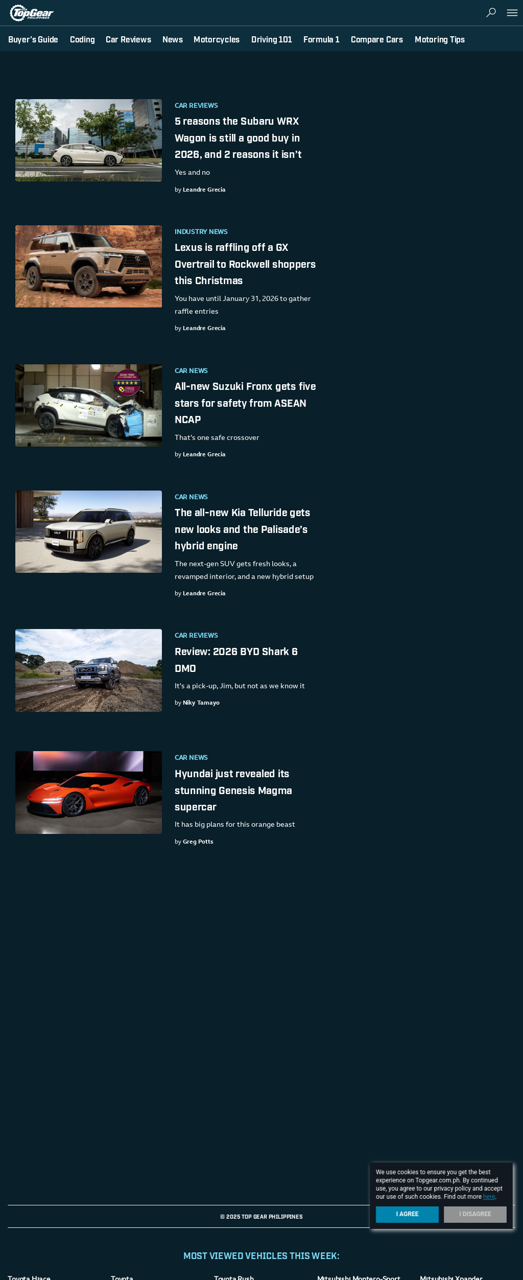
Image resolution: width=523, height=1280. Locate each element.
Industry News (201, 232)
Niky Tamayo (201, 703)
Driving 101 (271, 39)
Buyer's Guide (33, 39)
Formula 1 (321, 39)
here (489, 1196)
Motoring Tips (440, 39)
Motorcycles (217, 39)
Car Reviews (196, 106)
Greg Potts (198, 842)
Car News (191, 371)
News (172, 39)
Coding (82, 39)
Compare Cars (377, 39)
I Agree (407, 1214)
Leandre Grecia (204, 190)
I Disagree (475, 1214)
